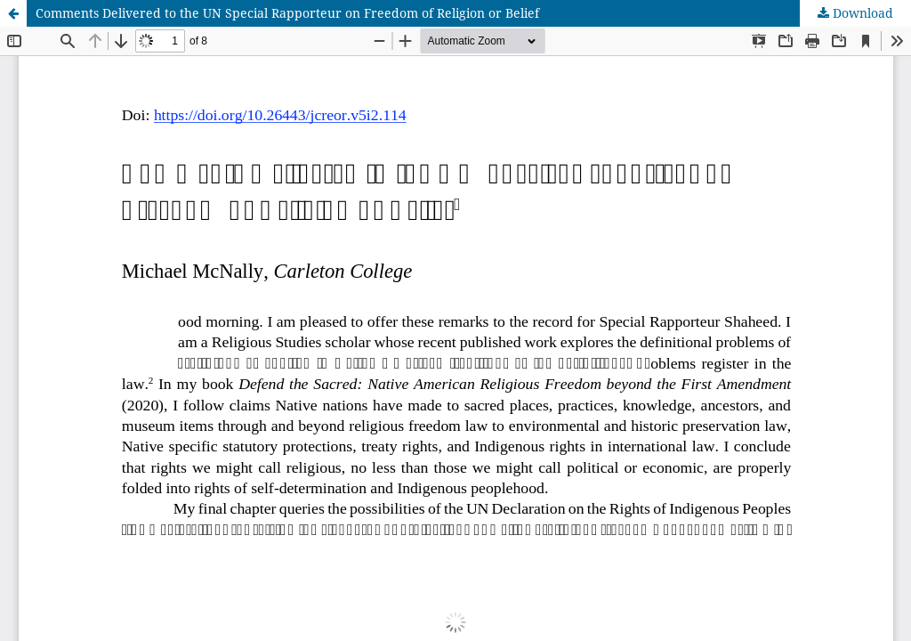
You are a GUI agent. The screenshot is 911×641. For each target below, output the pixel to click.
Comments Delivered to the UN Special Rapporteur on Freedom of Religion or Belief (287, 12)
